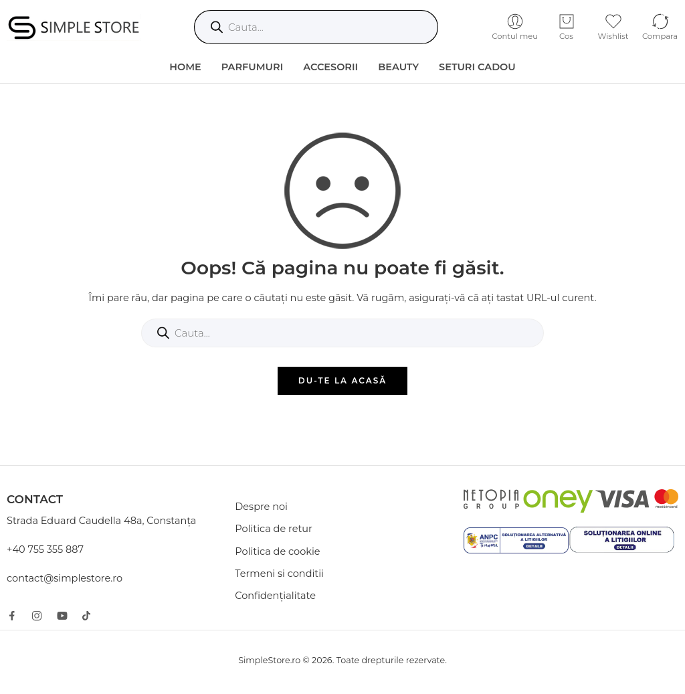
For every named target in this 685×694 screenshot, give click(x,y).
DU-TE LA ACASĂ (342, 380)
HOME (185, 67)
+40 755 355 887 (45, 549)
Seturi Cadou (477, 67)
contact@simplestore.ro (64, 578)
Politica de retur (273, 529)
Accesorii (330, 67)
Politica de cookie (277, 551)
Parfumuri (252, 67)
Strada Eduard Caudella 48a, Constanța (101, 521)
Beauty (398, 67)
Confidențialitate (275, 596)
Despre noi (261, 507)
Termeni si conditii (279, 574)
